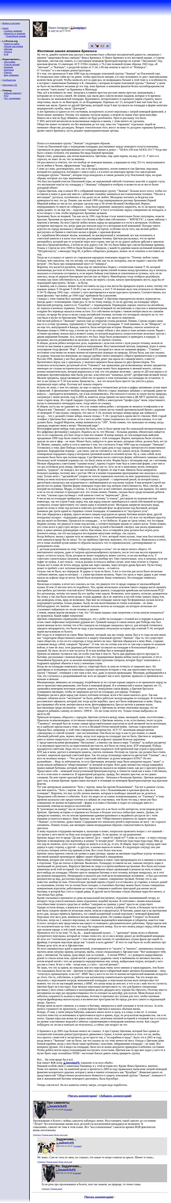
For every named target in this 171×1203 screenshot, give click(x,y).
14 (60, 30)
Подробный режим (16, 36)
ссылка (68, 1109)
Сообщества (9, 80)
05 (57, 30)
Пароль (8, 72)
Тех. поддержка (12, 98)
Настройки (9, 62)
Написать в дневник (14, 33)
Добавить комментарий (115, 1095)
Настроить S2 (9, 85)
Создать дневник (13, 31)
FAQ (6, 95)
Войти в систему (11, 23)
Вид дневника (11, 75)
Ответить (36, 1135)
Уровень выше (47, 1135)
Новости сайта (11, 43)
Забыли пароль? (13, 93)
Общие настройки (13, 46)
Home (5, 28)
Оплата (8, 51)
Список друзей (11, 64)
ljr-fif (6, 54)
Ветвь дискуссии (60, 1135)
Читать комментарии (82, 1095)
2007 (53, 30)
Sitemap (8, 49)
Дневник (8, 67)
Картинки (9, 70)
